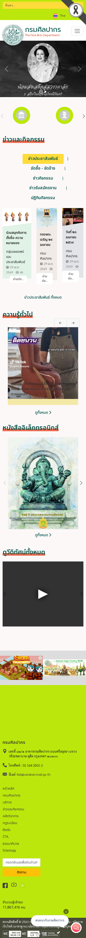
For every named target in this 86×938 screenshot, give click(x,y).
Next (84, 116)
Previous (2, 116)
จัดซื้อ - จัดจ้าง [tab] (43, 168)
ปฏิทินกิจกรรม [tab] (43, 198)
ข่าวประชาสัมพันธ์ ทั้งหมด (43, 297)
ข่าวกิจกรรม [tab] (43, 178)
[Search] (43, 5)
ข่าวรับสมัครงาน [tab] (43, 188)
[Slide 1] (41, 92)
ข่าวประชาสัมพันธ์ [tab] (43, 159)
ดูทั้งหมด (43, 413)
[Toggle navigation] (77, 31)
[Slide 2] (45, 92)
